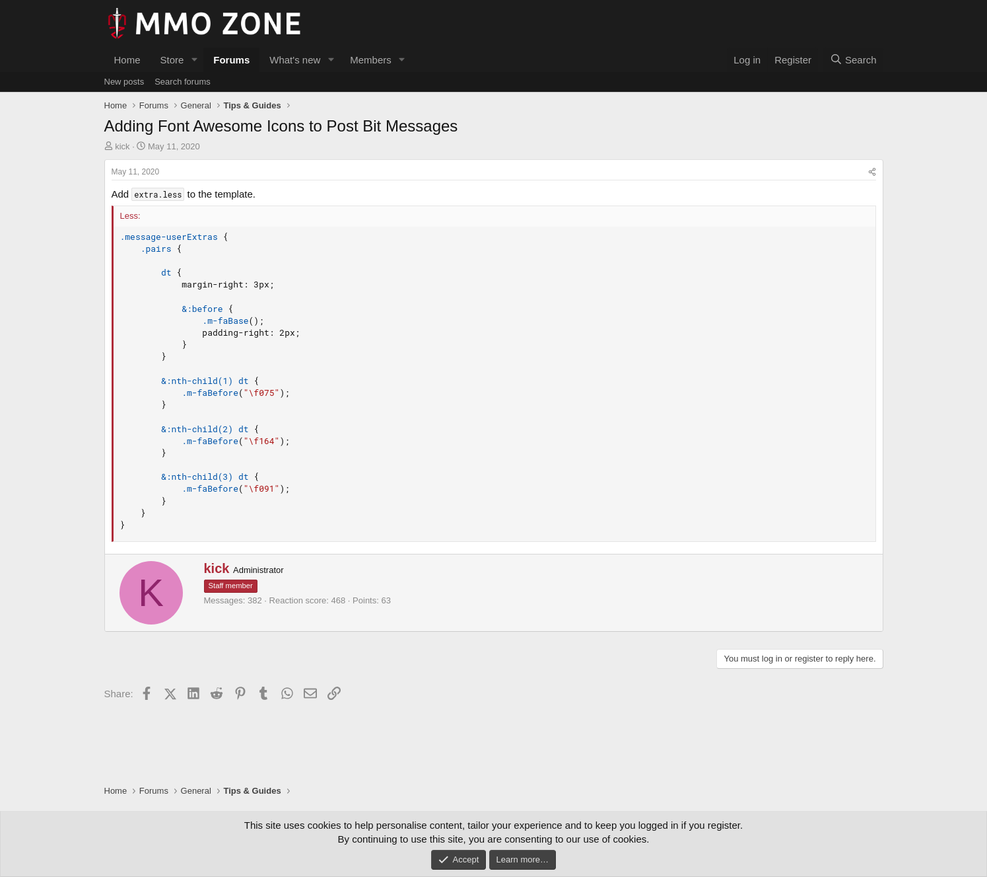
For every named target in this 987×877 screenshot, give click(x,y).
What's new (294, 59)
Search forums (182, 82)
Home (127, 59)
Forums (231, 59)
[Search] (853, 60)
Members (370, 59)
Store (172, 59)
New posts (124, 82)
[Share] (872, 172)
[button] (194, 60)
